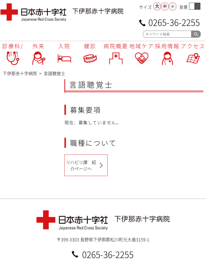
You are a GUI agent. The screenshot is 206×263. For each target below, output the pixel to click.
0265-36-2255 (174, 22)
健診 (90, 46)
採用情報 (167, 46)
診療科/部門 (13, 50)
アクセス (193, 46)
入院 (64, 46)
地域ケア (141, 46)
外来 (38, 46)
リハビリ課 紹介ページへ (81, 165)
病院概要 (116, 46)
